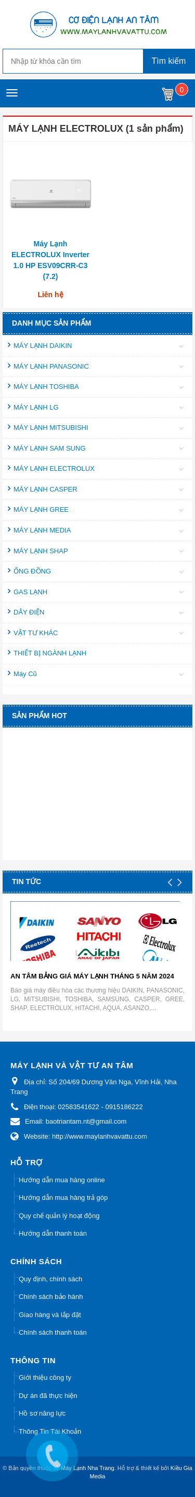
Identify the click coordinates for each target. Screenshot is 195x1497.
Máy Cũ (25, 674)
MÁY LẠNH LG (36, 407)
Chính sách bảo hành (51, 1296)
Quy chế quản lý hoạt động (59, 1216)
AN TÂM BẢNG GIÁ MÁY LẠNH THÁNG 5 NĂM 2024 (92, 976)
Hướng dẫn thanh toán (53, 1233)
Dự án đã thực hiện (48, 1396)
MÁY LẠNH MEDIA (42, 530)
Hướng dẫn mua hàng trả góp (63, 1197)
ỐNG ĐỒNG (32, 571)
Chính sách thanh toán (53, 1332)
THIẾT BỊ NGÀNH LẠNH (50, 653)
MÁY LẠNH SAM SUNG (50, 448)
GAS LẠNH (30, 592)
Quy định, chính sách (50, 1279)
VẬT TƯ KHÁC (36, 633)
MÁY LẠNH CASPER (45, 489)
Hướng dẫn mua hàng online (62, 1180)
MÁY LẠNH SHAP (41, 551)
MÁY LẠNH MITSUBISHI (51, 427)
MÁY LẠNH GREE (41, 509)
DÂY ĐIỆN (29, 612)
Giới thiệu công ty (45, 1377)
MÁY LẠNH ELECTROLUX (54, 468)
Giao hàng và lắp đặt (50, 1315)
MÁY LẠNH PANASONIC (51, 366)
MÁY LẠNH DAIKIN (43, 345)
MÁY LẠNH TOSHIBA (46, 386)
